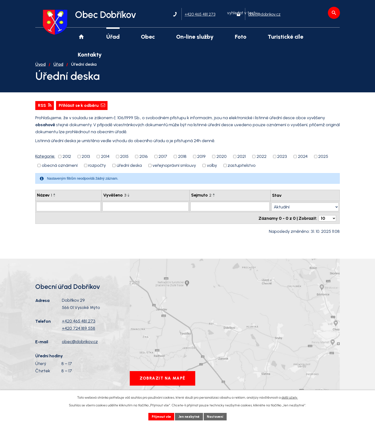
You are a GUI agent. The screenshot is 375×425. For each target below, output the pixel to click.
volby (212, 170)
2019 (201, 161)
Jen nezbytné (190, 416)
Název (44, 199)
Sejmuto (201, 199)
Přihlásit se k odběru (83, 109)
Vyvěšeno (114, 199)
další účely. (289, 397)
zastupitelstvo (242, 170)
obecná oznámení (60, 170)
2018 (182, 161)
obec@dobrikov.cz (80, 345)
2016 (143, 161)
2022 (262, 161)
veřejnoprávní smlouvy (174, 170)
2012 (67, 161)
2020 (221, 161)
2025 (323, 161)
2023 (282, 161)
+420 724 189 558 (78, 331)
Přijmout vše (161, 416)
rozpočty (97, 170)
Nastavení (216, 416)
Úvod (40, 68)
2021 (241, 161)
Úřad (58, 68)
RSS (44, 109)
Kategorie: (45, 160)
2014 (105, 161)
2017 (163, 161)
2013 (86, 161)
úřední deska (129, 170)
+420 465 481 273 (78, 324)
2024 (303, 161)
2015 (124, 161)
